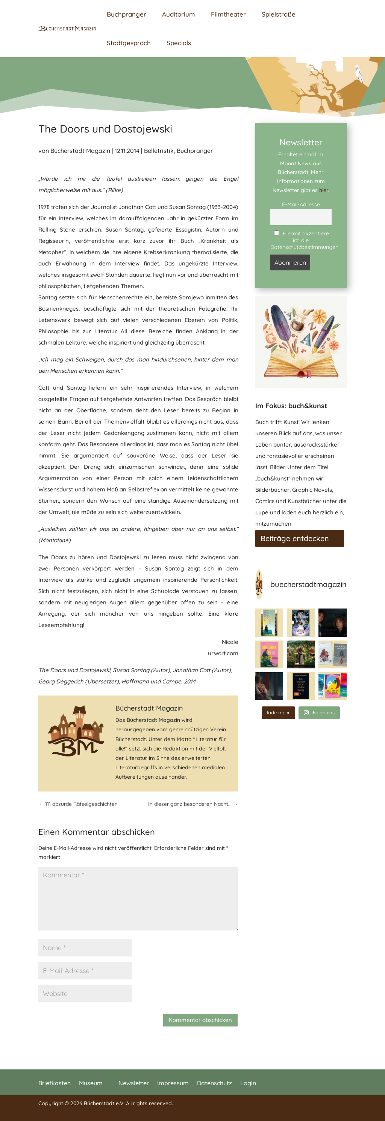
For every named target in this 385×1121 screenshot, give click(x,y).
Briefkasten (54, 1082)
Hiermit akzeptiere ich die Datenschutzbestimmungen (301, 240)
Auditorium (178, 14)
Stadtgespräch (129, 43)
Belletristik (159, 150)
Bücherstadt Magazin (80, 150)
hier (323, 190)
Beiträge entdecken (295, 538)
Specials (179, 43)
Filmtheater (228, 14)
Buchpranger (126, 14)
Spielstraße (279, 14)
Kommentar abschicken (200, 1019)
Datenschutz (214, 1082)
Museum (91, 1082)
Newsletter (133, 1082)
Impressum (173, 1082)
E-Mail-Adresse (301, 204)
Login (248, 1082)
